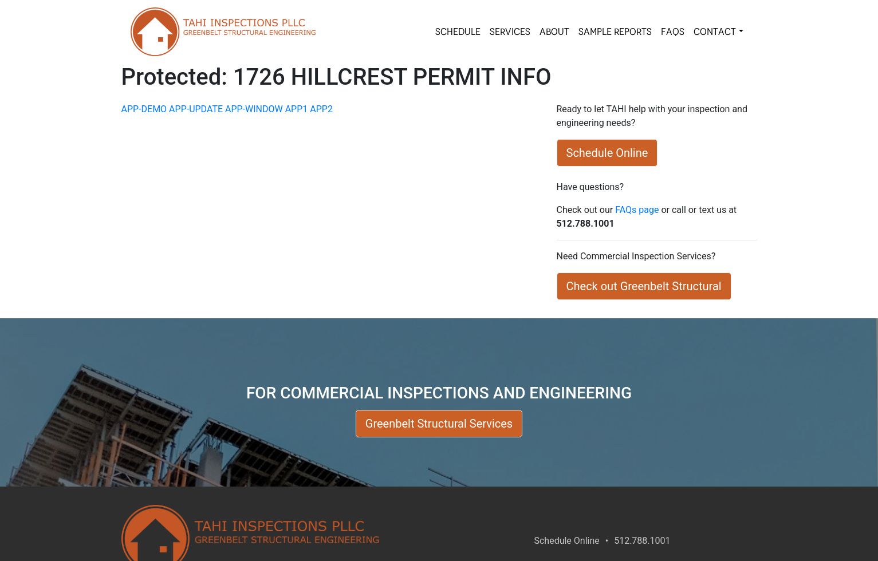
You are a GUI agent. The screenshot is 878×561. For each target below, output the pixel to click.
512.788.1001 (642, 540)
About (554, 31)
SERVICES (510, 31)
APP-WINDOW (254, 109)
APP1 (296, 109)
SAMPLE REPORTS (615, 31)
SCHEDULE (458, 31)
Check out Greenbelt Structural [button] (644, 286)
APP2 (321, 109)
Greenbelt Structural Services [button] (439, 423)
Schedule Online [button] (607, 153)
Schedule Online (566, 540)
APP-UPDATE (196, 109)
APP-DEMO (144, 109)
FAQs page (637, 209)
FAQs (672, 31)
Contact (715, 31)
